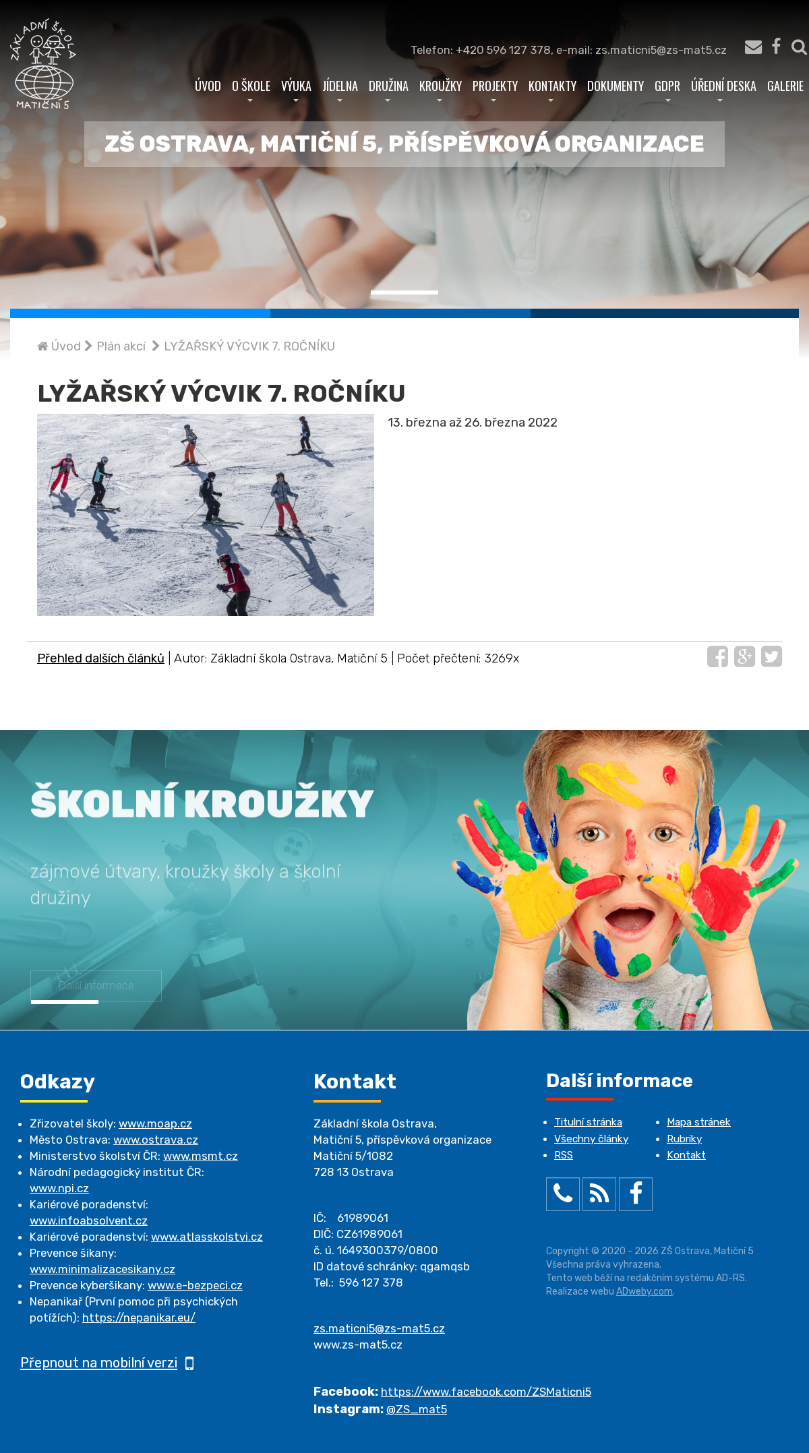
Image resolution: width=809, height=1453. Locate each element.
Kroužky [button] (440, 89)
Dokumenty (615, 85)
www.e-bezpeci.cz (195, 1285)
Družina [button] (389, 89)
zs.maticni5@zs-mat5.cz (379, 1328)
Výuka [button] (296, 89)
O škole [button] (251, 89)
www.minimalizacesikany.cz (102, 1269)
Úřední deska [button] (723, 89)
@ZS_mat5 (416, 1409)
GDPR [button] (667, 89)
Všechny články (591, 1139)
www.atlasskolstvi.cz (207, 1236)
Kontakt (686, 1155)
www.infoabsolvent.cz (89, 1220)
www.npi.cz (59, 1188)
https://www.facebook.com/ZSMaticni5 (486, 1391)
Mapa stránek (699, 1122)
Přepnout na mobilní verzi (106, 1363)
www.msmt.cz (200, 1156)
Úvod (208, 85)
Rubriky (684, 1139)
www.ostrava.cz (155, 1139)
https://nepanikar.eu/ (139, 1317)
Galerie (785, 85)
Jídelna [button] (340, 89)
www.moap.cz (155, 1123)
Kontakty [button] (552, 89)
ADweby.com (644, 1291)
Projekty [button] (495, 89)
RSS (563, 1155)
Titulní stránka (588, 1122)
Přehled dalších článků (100, 658)
